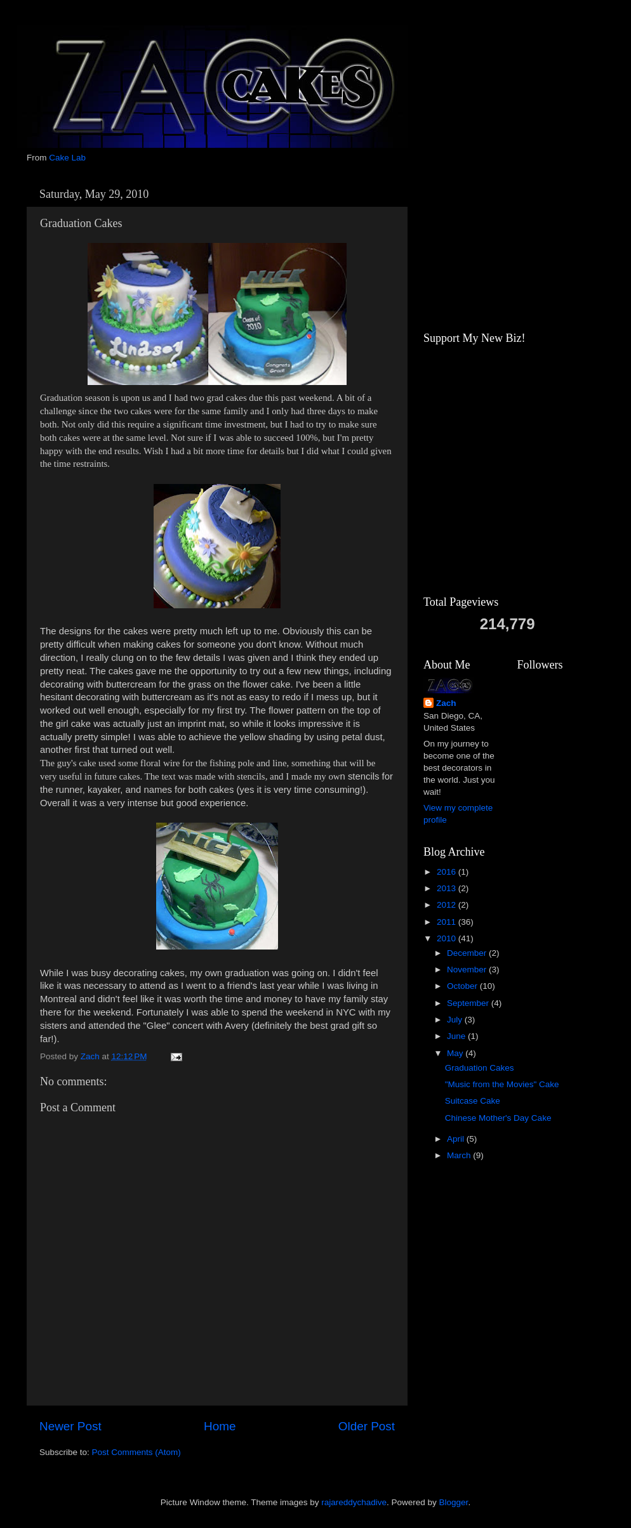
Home (220, 1426)
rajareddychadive (354, 1502)
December (468, 953)
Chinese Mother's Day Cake (498, 1118)
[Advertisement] (486, 245)
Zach (446, 703)
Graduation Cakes (479, 1068)
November (468, 969)
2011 (447, 922)
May (456, 1053)
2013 (447, 888)
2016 (447, 872)
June (457, 1036)
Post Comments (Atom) (136, 1452)
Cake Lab (67, 157)
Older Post (366, 1426)
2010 (447, 938)
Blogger (453, 1502)
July (456, 1019)
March (460, 1155)
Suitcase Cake (472, 1101)
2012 (447, 905)
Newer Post (70, 1426)
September (469, 1003)
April (457, 1139)
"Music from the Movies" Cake (502, 1084)
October (463, 986)
